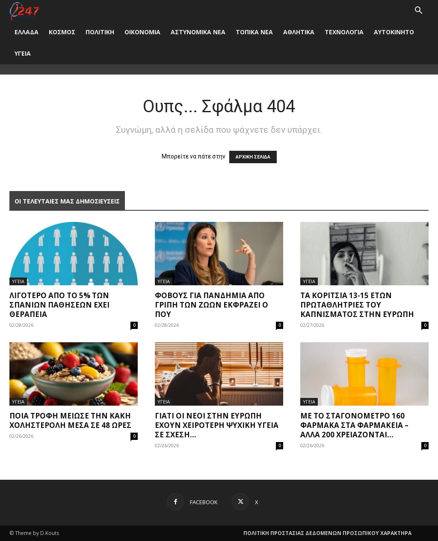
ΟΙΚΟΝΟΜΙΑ (142, 32)
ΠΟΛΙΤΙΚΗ (100, 32)
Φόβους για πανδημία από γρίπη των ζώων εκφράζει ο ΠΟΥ (211, 304)
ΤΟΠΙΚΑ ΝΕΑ (254, 32)
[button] (418, 11)
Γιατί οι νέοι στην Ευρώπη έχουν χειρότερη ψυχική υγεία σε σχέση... (216, 425)
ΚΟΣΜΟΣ (62, 32)
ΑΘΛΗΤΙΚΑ (298, 32)
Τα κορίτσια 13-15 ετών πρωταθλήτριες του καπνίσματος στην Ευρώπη (357, 304)
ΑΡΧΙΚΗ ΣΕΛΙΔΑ (253, 157)
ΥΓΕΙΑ (23, 53)
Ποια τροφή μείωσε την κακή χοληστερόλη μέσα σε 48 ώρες (70, 420)
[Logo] (24, 10)
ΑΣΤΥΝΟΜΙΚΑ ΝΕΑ (198, 32)
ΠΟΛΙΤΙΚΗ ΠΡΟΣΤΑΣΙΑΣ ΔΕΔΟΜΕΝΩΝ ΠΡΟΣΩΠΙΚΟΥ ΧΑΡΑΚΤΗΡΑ (327, 533)
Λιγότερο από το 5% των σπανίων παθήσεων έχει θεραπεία (59, 304)
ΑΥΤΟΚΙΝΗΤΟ (394, 32)
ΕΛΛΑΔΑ (26, 32)
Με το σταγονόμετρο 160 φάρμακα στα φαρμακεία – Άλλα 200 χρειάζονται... (354, 425)
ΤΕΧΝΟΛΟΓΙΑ (344, 32)
